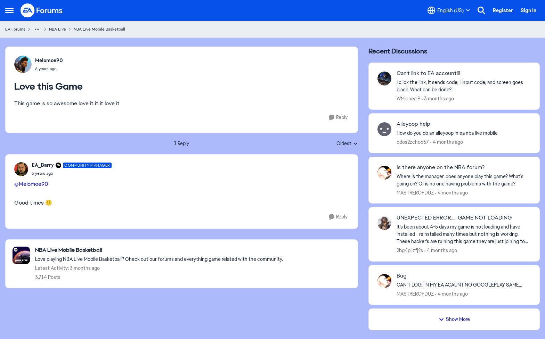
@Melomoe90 (31, 184)
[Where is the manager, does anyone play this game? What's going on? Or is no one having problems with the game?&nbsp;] (464, 180)
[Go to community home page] (42, 10)
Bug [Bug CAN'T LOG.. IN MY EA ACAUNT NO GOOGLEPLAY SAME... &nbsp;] (402, 275)
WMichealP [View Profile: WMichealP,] (408, 99)
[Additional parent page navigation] (37, 29)
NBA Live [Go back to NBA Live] (57, 29)
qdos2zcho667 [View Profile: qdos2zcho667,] (413, 142)
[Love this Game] (72, 173)
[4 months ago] (446, 142)
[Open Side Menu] (9, 10)
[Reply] (338, 117)
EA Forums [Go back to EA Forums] (15, 29)
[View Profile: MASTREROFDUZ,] (384, 173)
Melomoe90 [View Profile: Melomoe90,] (49, 60)
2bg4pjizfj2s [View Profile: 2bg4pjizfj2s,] (410, 250)
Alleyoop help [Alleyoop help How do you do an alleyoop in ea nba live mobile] (413, 124)
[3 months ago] (438, 98)
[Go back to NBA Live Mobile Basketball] (159, 250)
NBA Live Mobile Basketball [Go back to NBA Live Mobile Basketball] (99, 29)
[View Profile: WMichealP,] (384, 78)
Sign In (528, 10)
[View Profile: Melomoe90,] (23, 64)
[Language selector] (448, 10)
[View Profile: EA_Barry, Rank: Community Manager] (21, 169)
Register (503, 10)
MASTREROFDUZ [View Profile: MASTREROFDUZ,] (415, 192)
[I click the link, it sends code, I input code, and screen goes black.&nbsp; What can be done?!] (464, 86)
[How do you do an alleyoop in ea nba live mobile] (464, 133)
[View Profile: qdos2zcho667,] (384, 129)
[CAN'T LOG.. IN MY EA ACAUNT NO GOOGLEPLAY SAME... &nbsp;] (464, 285)
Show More (454, 319)
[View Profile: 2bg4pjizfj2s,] (384, 223)
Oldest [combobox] (347, 143)
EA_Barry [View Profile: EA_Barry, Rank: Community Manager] (43, 165)
